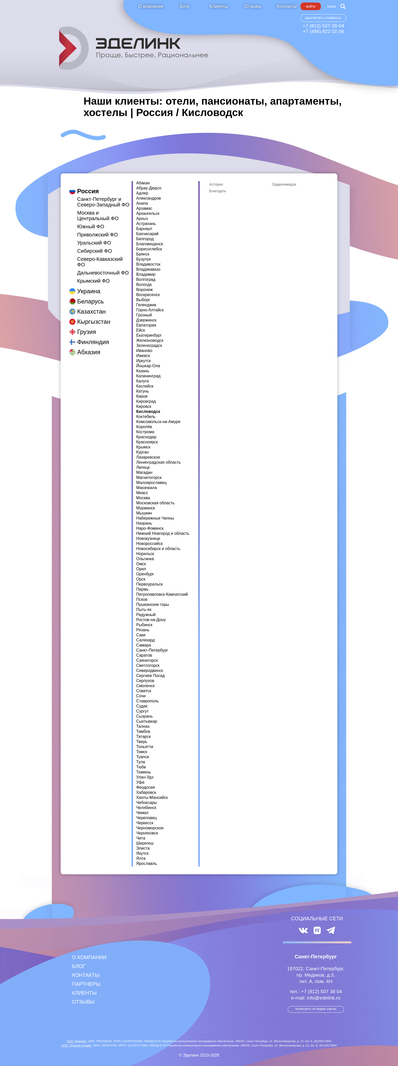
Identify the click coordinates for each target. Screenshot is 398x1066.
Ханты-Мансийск (152, 798)
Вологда (144, 285)
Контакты (287, 6)
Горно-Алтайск (149, 310)
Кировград (146, 401)
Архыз (142, 219)
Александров (148, 198)
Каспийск (144, 386)
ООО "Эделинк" (77, 1041)
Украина (88, 286)
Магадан (144, 473)
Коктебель (145, 417)
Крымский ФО (93, 276)
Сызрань (144, 716)
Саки (140, 635)
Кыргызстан (93, 316)
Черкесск (144, 823)
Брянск (142, 254)
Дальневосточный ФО (103, 267)
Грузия (86, 326)
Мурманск (145, 508)
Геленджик (146, 305)
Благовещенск (149, 244)
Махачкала (146, 488)
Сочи (140, 696)
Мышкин (144, 513)
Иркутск (143, 361)
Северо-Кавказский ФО (100, 256)
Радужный (146, 615)
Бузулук (143, 259)
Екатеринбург (149, 335)
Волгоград (145, 280)
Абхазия (88, 347)
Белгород (145, 239)
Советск (143, 691)
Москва (143, 498)
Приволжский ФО (97, 229)
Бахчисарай (147, 234)
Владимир (145, 274)
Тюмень (143, 772)
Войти (310, 6)
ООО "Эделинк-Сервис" (76, 1045)
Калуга (142, 381)
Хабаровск (146, 792)
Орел (141, 569)
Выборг (143, 300)
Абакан (143, 183)
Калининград (148, 376)
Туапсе (142, 757)
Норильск (145, 554)
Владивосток (148, 264)
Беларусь (90, 296)
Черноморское (149, 828)
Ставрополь (147, 701)
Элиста (143, 848)
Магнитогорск (148, 478)
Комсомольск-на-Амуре (158, 422)
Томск (141, 752)
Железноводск (149, 340)
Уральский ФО (94, 237)
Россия (88, 186)
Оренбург (145, 574)
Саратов (144, 655)
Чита (140, 838)
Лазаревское (148, 457)
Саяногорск (147, 660)
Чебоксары (146, 803)
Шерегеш (145, 843)
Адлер (142, 193)
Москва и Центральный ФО (98, 210)
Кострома (145, 432)
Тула (140, 762)
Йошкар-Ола (148, 366)
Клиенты (219, 6)
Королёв (144, 427)
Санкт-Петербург (152, 650)
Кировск (143, 407)
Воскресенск (148, 295)
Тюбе (141, 767)
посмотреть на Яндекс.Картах (315, 1009)
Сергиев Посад (150, 676)
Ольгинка (145, 559)
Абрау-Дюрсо (148, 188)
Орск (140, 579)
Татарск (143, 737)
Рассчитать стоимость (323, 18)
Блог (185, 6)
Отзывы (252, 6)
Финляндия (93, 336)
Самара (143, 645)
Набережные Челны (155, 518)
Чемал (142, 813)
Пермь (142, 589)
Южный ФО (90, 221)
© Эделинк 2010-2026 (199, 1055)
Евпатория (146, 325)
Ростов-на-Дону (151, 620)
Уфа (140, 782)
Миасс (142, 493)
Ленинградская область (158, 462)
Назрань (144, 523)
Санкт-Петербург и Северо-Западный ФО (103, 196)
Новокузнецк (148, 539)
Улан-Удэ (144, 777)
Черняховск (147, 833)
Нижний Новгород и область (162, 533)
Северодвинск (149, 671)
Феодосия (145, 787)
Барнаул (144, 229)
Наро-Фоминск (149, 528)
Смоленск (145, 686)
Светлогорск (147, 666)
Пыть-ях (144, 610)
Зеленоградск (149, 346)
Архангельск (147, 214)
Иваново (144, 351)
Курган (142, 452)
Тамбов (143, 732)
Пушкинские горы (152, 605)
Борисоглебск (149, 249)
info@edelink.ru (323, 997)
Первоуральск (149, 584)
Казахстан (91, 306)
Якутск (142, 853)
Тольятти (144, 747)
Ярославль (146, 864)
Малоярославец (151, 483)
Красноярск (147, 442)
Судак (141, 706)
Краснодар (146, 437)
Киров (141, 396)
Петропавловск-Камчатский (162, 594)
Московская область (155, 503)
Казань (142, 371)
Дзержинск (146, 320)
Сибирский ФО (94, 246)
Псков (141, 599)
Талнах (143, 726)
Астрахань (146, 224)
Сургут (142, 711)
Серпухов (145, 681)
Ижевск (143, 356)
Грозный (144, 315)
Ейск (140, 330)
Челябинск (146, 808)
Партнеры (86, 984)
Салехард (145, 640)
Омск (141, 564)
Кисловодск (148, 412)
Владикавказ (148, 269)
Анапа (142, 203)
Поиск (331, 6)
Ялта (140, 859)
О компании (150, 6)
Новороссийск (149, 544)
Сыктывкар (146, 721)
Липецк (143, 467)
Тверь (141, 742)
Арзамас (144, 208)
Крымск (143, 447)
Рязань (142, 630)
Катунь (142, 391)
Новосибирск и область (158, 549)
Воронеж (144, 290)
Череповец (146, 818)
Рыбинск (144, 625)
